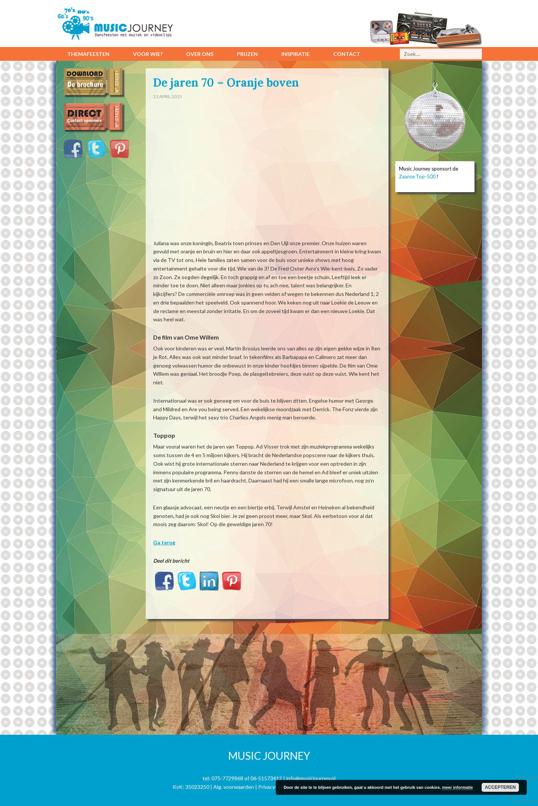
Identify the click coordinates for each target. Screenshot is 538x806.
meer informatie (457, 787)
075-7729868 (227, 778)
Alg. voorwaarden (233, 787)
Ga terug (164, 542)
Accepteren (500, 787)
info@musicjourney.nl (311, 778)
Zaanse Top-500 (417, 176)
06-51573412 (266, 778)
